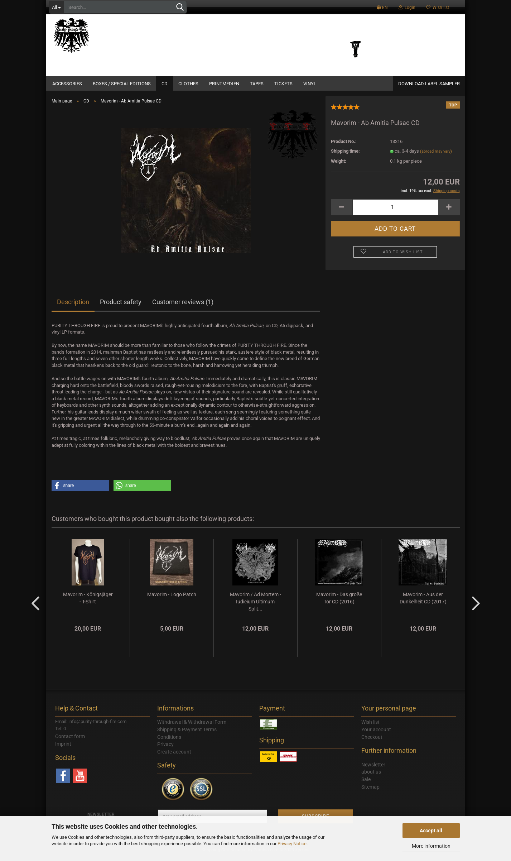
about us (371, 776)
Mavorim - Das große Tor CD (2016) (339, 602)
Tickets (283, 83)
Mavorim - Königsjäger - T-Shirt (88, 602)
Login (407, 7)
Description (73, 306)
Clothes (188, 83)
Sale (366, 783)
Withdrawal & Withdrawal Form (191, 726)
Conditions (169, 741)
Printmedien (224, 83)
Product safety (120, 306)
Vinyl (309, 83)
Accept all (431, 830)
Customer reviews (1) (182, 306)
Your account (376, 734)
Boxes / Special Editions (122, 83)
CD (165, 83)
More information (431, 846)
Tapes (257, 83)
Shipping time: (345, 155)
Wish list (437, 7)
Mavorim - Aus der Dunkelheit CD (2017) (423, 602)
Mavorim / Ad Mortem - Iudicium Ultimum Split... (255, 606)
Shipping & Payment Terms (187, 734)
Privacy (165, 748)
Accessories (67, 83)
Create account (174, 756)
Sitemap (370, 791)
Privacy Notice (292, 843)
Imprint (63, 748)
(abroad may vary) (436, 155)
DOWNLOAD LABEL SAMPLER (429, 83)
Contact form (70, 740)
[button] (80, 489)
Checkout (371, 741)
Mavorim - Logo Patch (171, 599)
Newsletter (373, 769)
